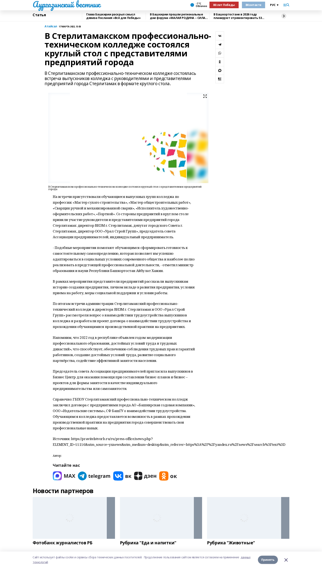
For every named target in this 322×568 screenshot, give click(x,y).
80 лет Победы (224, 5)
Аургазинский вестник (66, 4)
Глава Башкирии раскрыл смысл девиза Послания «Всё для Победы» (113, 16)
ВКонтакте (253, 5)
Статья (39, 15)
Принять (268, 560)
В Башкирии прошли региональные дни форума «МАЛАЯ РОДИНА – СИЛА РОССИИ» (177, 16)
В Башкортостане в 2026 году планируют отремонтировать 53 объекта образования (238, 16)
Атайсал (51, 26)
